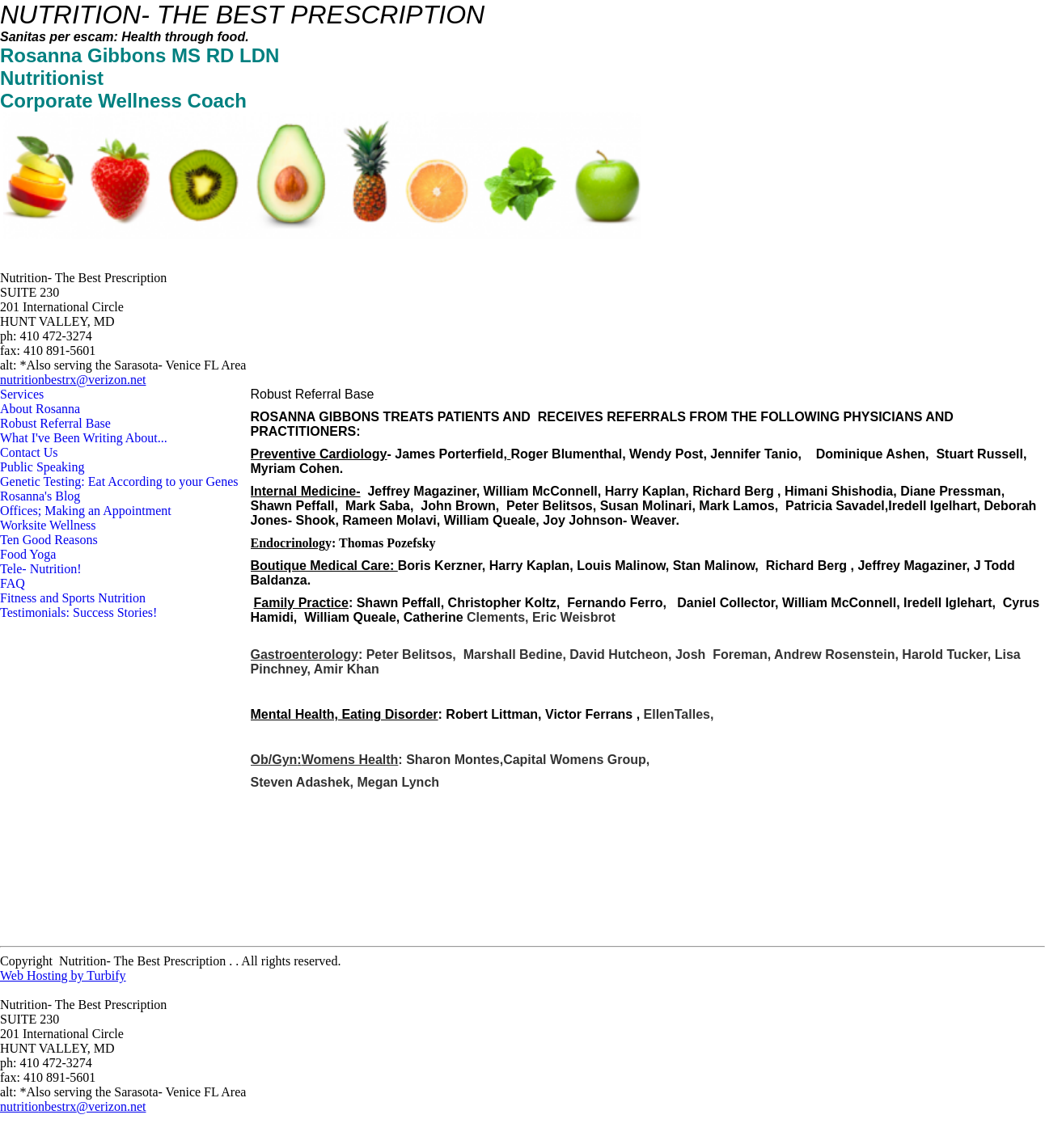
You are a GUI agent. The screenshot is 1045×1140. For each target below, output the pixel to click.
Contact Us (29, 452)
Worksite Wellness (47, 525)
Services (22, 394)
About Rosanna (40, 409)
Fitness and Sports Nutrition (73, 598)
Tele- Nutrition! (41, 569)
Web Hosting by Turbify (63, 975)
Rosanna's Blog (40, 496)
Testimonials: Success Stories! (78, 612)
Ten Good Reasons (49, 540)
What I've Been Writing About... (83, 438)
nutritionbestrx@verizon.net (73, 379)
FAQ (12, 583)
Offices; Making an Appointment (85, 510)
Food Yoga (28, 554)
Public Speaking (42, 467)
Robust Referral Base (55, 423)
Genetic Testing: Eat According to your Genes (119, 481)
